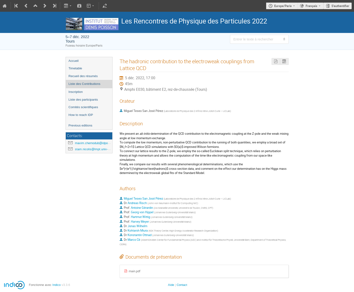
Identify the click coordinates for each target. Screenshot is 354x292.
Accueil (74, 61)
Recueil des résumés (83, 76)
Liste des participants (83, 99)
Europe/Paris (283, 6)
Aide (171, 285)
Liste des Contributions (85, 84)
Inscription (76, 92)
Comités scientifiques (83, 107)
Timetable (75, 68)
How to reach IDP (81, 115)
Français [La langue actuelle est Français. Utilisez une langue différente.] (311, 6)
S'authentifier (340, 6)
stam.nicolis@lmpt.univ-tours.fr (96, 149)
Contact (182, 285)
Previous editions (81, 125)
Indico (56, 285)
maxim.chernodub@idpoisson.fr (96, 143)
